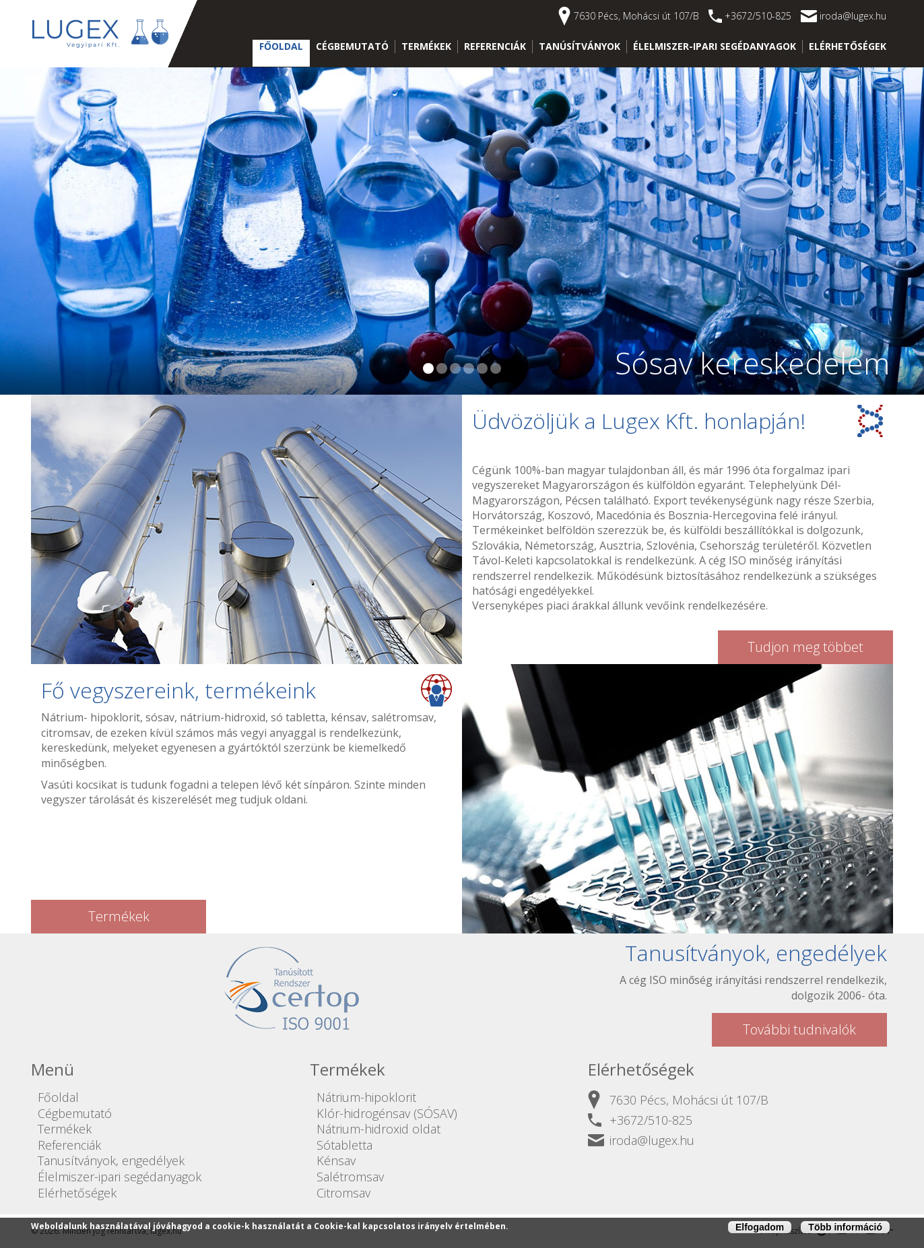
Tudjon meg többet (805, 647)
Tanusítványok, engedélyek (111, 1160)
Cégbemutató (352, 46)
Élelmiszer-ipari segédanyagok (714, 46)
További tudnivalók (799, 1029)
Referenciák (495, 46)
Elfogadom (759, 1227)
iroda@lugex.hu (853, 15)
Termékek (426, 46)
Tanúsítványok (579, 46)
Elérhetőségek (847, 46)
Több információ (845, 1227)
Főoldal (281, 46)
